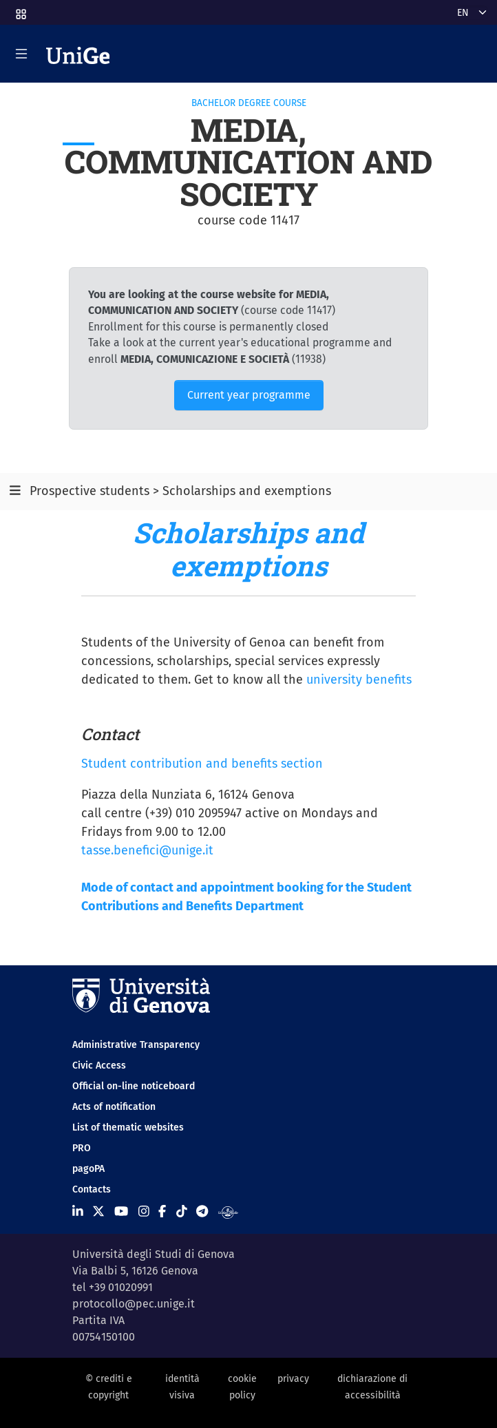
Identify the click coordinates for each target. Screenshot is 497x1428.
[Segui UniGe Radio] (228, 1211)
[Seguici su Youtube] (121, 1211)
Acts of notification (114, 1107)
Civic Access (99, 1065)
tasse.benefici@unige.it (147, 850)
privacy (293, 1379)
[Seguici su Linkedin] (77, 1211)
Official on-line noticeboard (133, 1086)
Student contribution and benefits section (202, 763)
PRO (81, 1148)
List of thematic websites (128, 1127)
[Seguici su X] (98, 1211)
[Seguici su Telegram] (202, 1211)
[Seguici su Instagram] (143, 1211)
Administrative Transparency (136, 1045)
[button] (20, 10)
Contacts (91, 1189)
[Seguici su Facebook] (162, 1211)
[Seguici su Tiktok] (181, 1211)
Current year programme (248, 394)
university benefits (359, 679)
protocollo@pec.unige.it (133, 1303)
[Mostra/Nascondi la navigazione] (21, 54)
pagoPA (88, 1169)
